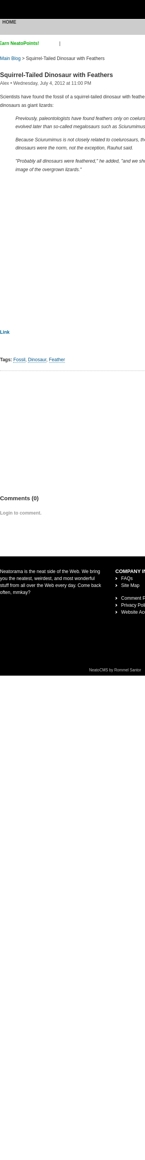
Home (9, 22)
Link (5, 332)
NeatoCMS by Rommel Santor (115, 670)
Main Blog (10, 58)
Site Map (130, 585)
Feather (57, 359)
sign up (50, 43)
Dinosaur (37, 359)
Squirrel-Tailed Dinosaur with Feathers (56, 75)
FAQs (127, 578)
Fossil (19, 359)
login (67, 43)
